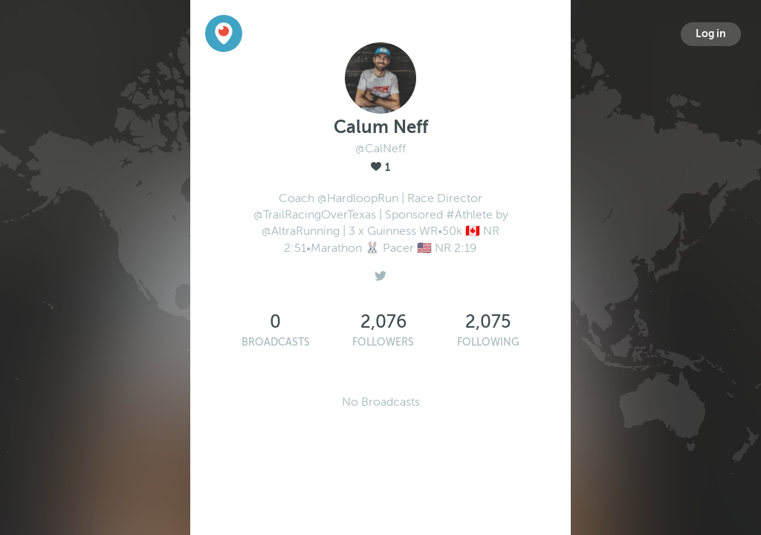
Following (488, 342)
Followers (383, 342)
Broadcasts (276, 342)
